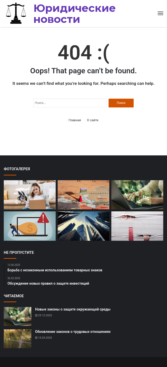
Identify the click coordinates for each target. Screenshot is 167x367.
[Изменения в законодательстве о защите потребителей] (137, 226)
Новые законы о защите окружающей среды (73, 309)
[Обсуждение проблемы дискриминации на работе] (30, 195)
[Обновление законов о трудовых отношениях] (17, 338)
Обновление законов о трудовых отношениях (73, 332)
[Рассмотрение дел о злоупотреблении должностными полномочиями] (84, 195)
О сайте (92, 120)
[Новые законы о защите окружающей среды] (137, 195)
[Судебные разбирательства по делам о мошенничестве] (30, 226)
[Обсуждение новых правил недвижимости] (84, 226)
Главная (75, 120)
